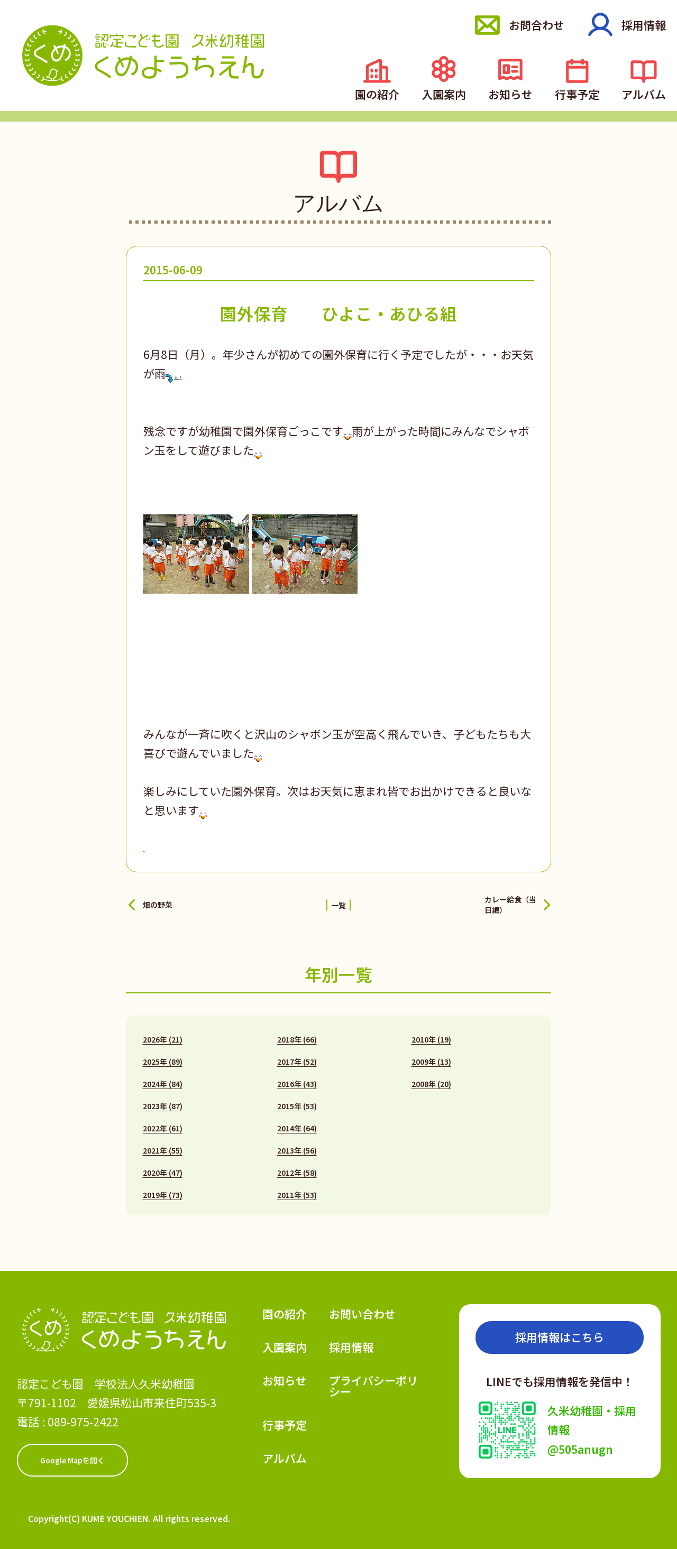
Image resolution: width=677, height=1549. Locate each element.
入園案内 (466, 92)
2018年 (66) (297, 1032)
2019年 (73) (162, 1188)
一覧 (338, 901)
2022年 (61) (162, 1121)
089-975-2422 (83, 1415)
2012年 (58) (297, 1165)
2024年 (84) (162, 1077)
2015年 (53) (297, 1099)
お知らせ (526, 92)
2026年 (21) (162, 1032)
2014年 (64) (297, 1121)
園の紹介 (406, 92)
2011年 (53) (297, 1188)
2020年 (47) (162, 1165)
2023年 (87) (162, 1099)
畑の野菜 (165, 900)
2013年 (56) (297, 1143)
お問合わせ (533, 25)
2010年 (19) (431, 1032)
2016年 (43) (297, 1077)
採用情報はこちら (559, 1330)
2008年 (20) (431, 1077)
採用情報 (643, 25)
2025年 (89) (162, 1054)
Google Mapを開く (72, 1453)
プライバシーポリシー (373, 1379)
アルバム (647, 92)
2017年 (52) (297, 1054)
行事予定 (587, 92)
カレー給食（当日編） (479, 900)
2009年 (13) (431, 1054)
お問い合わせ (362, 1307)
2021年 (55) (162, 1143)
